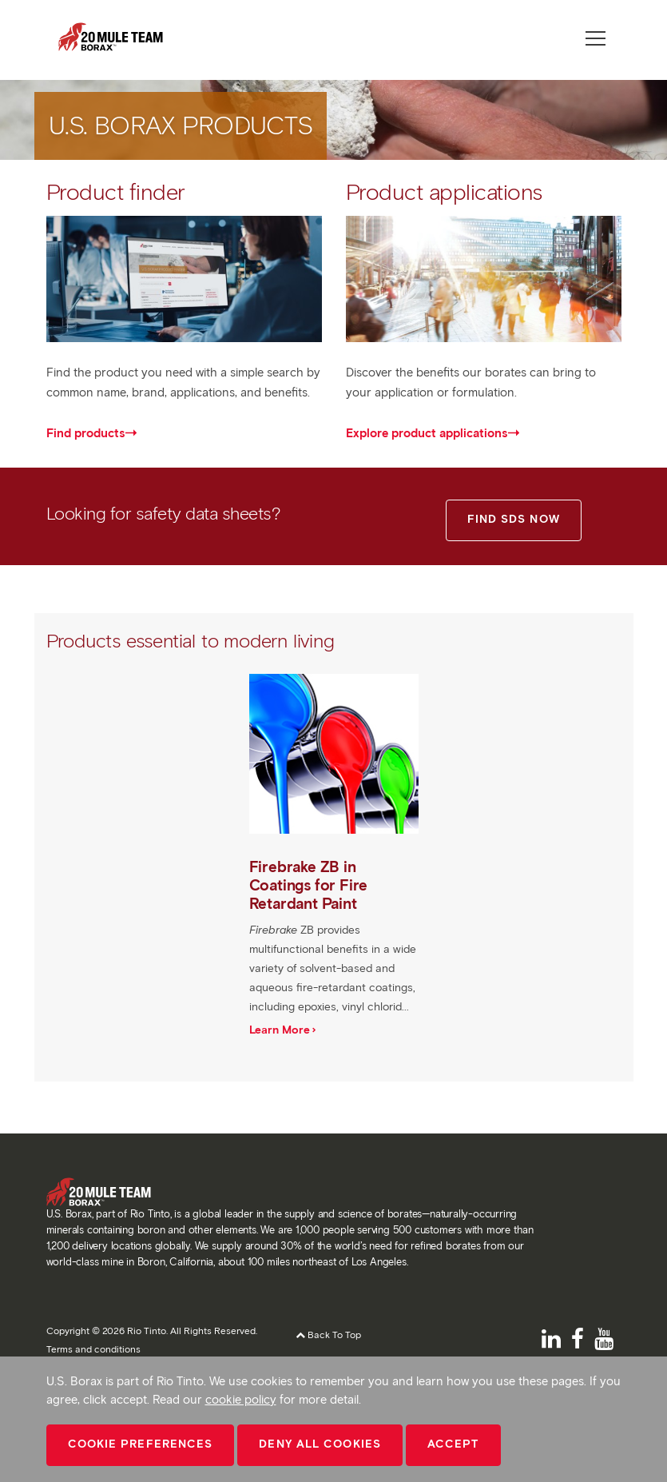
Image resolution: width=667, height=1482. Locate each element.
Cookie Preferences (140, 1444)
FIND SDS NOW (513, 519)
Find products (85, 433)
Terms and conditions (93, 1349)
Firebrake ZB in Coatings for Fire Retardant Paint (308, 885)
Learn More (279, 1030)
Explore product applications (426, 433)
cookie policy (240, 1399)
